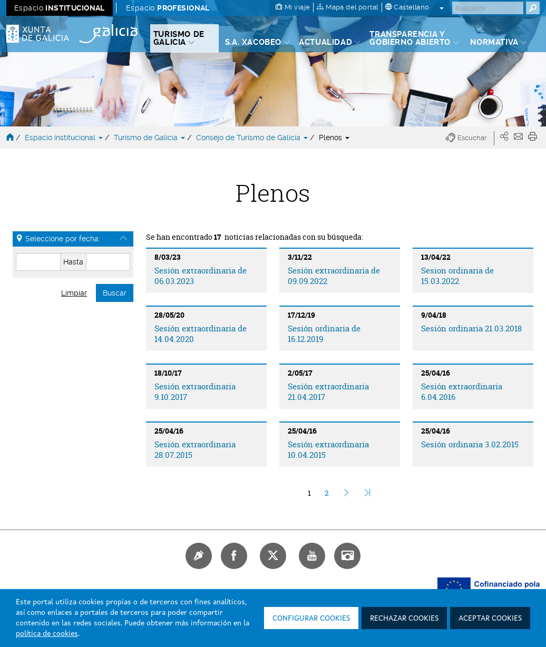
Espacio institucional (65, 137)
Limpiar (74, 293)
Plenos (334, 137)
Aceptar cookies (490, 618)
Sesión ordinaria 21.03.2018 (471, 328)
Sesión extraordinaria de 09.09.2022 (334, 275)
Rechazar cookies (404, 618)
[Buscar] (487, 8)
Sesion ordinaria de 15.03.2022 (457, 275)
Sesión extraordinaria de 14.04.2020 (200, 333)
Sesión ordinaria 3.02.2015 (470, 444)
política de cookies (47, 634)
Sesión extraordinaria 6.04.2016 (461, 391)
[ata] (108, 262)
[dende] (38, 262)
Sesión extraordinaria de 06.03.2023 (200, 275)
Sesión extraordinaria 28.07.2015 (195, 449)
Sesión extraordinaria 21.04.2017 (328, 391)
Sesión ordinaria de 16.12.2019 (324, 333)
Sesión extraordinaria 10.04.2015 (328, 449)
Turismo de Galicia (150, 137)
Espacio (59, 8)
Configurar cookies (311, 618)
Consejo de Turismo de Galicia (253, 137)
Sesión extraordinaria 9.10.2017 (195, 391)
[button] (469, 138)
